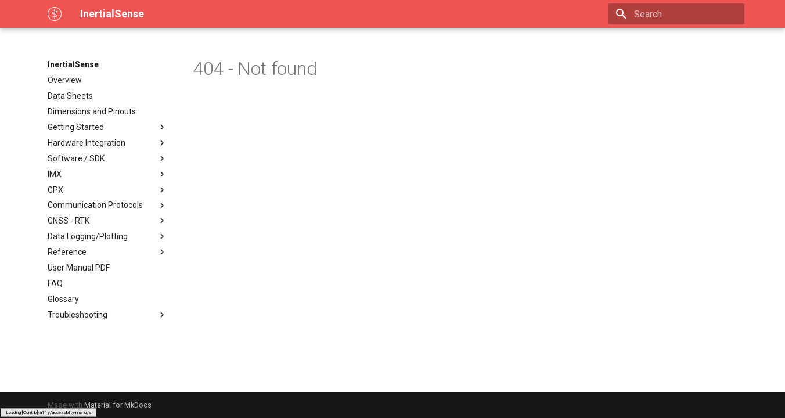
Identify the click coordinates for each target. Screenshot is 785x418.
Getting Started (107, 127)
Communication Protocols (107, 205)
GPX (107, 190)
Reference (107, 252)
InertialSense (73, 64)
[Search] (676, 13)
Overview (65, 80)
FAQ (55, 283)
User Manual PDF (79, 267)
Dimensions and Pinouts (92, 111)
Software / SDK (107, 158)
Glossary (63, 299)
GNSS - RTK (107, 220)
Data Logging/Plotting (107, 236)
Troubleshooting (107, 314)
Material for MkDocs (118, 405)
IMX (107, 174)
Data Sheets (70, 95)
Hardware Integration (107, 143)
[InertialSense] (54, 14)
